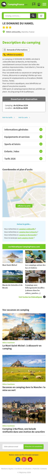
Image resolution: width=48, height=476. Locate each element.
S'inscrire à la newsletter (33, 447)
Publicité (36, 469)
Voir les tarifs (8, 117)
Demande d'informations (16, 50)
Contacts (43, 469)
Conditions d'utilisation (23, 469)
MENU (44, 4)
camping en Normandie (28, 235)
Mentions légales (7, 469)
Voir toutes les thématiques (32, 297)
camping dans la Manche (28, 232)
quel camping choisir (25, 238)
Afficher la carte (24, 206)
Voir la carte (24, 117)
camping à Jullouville (27, 229)
